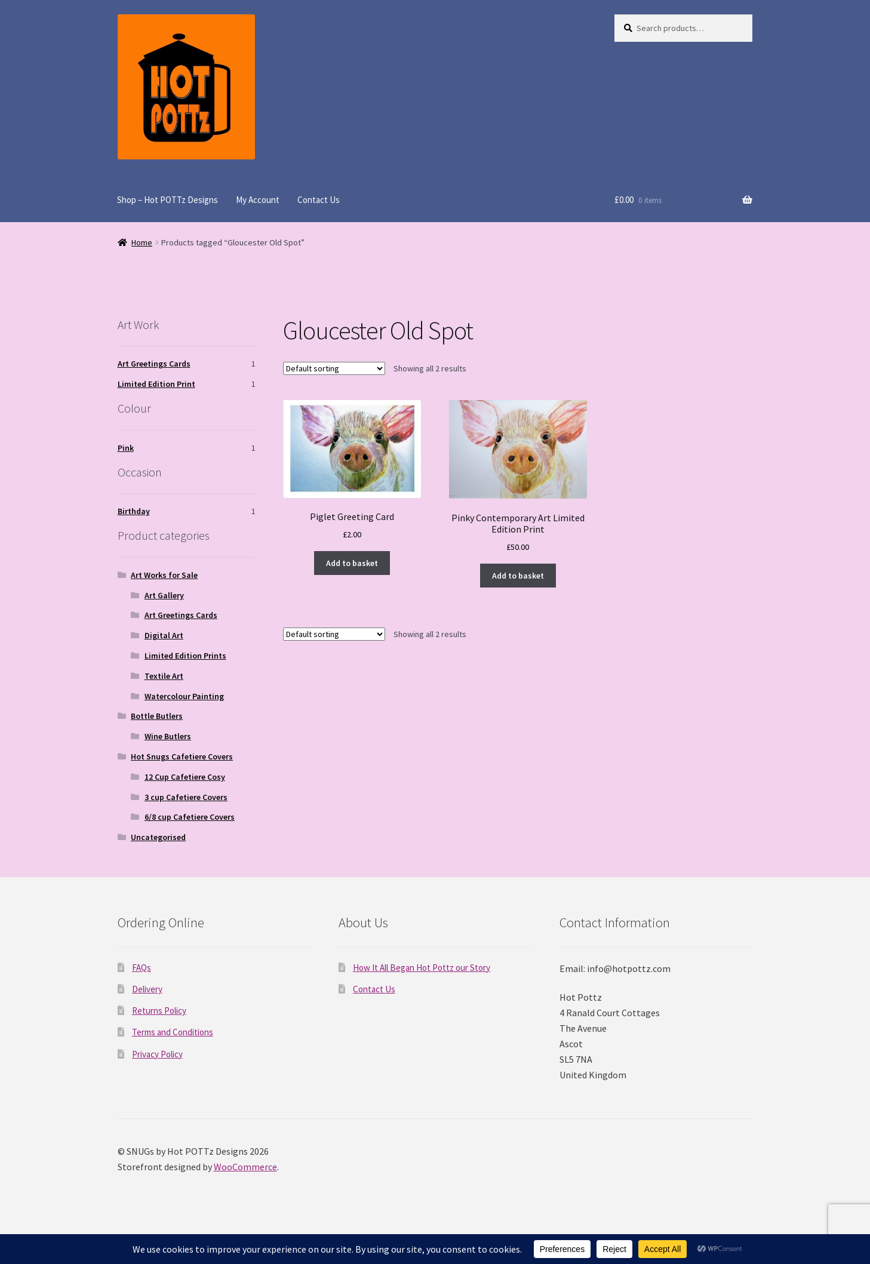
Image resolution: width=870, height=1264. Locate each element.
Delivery (147, 989)
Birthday (134, 511)
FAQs (141, 967)
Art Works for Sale (164, 575)
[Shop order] (334, 368)
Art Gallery (164, 595)
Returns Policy (159, 1010)
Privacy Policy (157, 1054)
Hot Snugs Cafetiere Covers (182, 756)
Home (141, 242)
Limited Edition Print (156, 384)
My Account (257, 199)
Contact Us (318, 199)
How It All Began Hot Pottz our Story (421, 967)
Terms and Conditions (172, 1032)
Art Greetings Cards (154, 363)
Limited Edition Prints (185, 655)
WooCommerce (245, 1167)
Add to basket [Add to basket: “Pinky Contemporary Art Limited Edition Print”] (518, 575)
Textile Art (164, 676)
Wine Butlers (168, 736)
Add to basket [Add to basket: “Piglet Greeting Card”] (352, 563)
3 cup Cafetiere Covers (186, 797)
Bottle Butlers (157, 716)
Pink (126, 447)
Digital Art (164, 635)
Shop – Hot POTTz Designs (167, 199)
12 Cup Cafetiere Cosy (185, 776)
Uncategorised (158, 837)
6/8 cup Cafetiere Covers (190, 816)
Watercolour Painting (184, 696)
